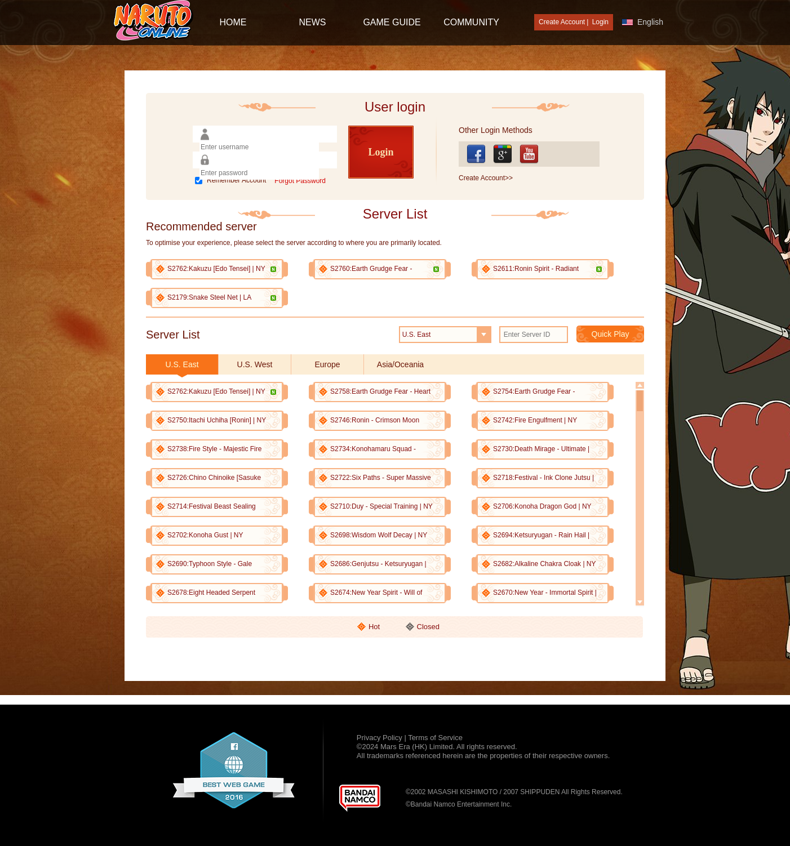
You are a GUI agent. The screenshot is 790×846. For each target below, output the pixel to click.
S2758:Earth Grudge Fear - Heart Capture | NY (380, 392)
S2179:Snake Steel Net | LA (219, 297)
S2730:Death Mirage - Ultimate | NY (541, 449)
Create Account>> (486, 178)
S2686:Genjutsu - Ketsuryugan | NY (378, 564)
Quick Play (610, 334)
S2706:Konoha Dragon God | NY (542, 506)
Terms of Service (435, 737)
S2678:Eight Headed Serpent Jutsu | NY (211, 593)
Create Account (562, 22)
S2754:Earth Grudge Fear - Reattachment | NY (534, 392)
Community (471, 22)
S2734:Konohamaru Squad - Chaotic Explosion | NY (373, 449)
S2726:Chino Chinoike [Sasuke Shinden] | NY (214, 478)
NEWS (312, 22)
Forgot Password (300, 181)
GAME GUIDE (391, 22)
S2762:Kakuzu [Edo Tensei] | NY (219, 269)
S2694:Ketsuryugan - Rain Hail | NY (541, 535)
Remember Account (236, 180)
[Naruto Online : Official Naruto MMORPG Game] (153, 21)
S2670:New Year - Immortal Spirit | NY (545, 593)
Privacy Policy (381, 737)
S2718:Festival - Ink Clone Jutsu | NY (543, 478)
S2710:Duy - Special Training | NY (381, 506)
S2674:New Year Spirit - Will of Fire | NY (376, 593)
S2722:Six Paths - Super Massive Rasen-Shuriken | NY (380, 478)
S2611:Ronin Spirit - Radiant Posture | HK (545, 269)
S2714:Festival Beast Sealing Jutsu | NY (211, 506)
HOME (233, 22)
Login (600, 22)
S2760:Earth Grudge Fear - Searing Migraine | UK (382, 269)
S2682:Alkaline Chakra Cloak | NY (544, 564)
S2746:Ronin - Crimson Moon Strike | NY (374, 420)
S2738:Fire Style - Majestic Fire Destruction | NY (214, 449)
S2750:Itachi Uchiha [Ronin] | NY (216, 420)
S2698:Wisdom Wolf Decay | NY (378, 535)
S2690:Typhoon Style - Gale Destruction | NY (209, 564)
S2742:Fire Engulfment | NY (535, 420)
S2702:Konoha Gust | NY (205, 535)
